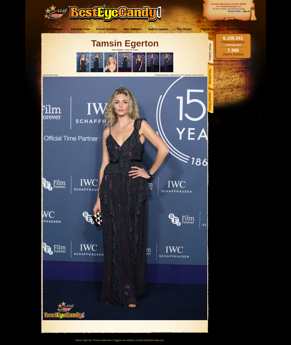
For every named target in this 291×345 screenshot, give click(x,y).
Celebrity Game (80, 29)
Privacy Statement (102, 340)
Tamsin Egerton (125, 43)
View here (228, 6)
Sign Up (87, 340)
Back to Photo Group (50, 75)
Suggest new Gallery (123, 340)
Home (78, 340)
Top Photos (184, 29)
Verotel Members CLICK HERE (228, 4)
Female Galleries (106, 29)
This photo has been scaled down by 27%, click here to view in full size (179, 75)
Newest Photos (236, 29)
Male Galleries (132, 29)
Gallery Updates (158, 29)
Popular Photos (210, 29)
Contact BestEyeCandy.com (150, 340)
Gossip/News (54, 29)
